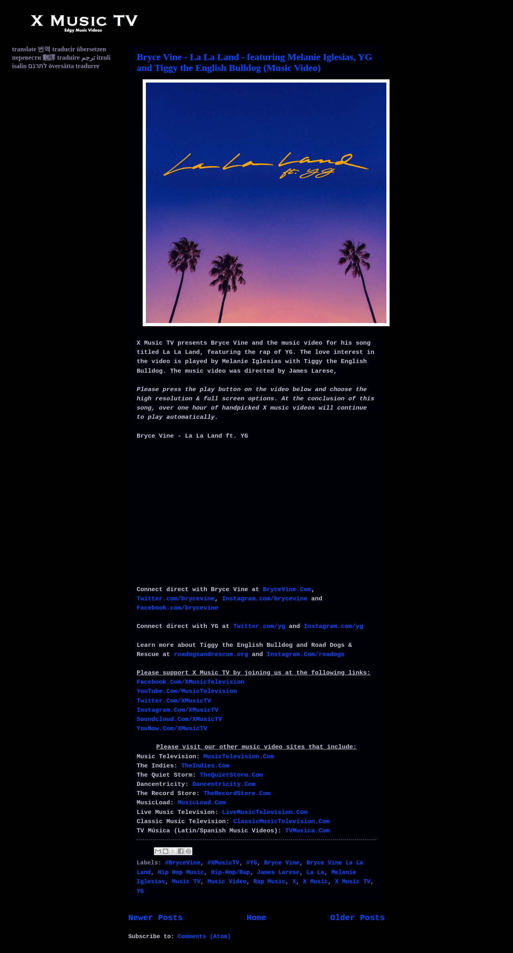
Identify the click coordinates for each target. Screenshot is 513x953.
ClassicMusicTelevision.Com (281, 821)
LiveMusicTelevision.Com (264, 812)
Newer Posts (155, 918)
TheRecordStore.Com (237, 793)
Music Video (227, 881)
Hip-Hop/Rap (230, 872)
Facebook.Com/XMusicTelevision (190, 682)
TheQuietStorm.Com (231, 775)
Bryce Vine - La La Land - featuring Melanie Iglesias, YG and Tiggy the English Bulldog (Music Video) (254, 62)
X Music (315, 881)
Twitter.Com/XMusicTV (174, 701)
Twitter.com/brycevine (176, 598)
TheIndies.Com (205, 765)
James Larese (278, 872)
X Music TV (352, 881)
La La (315, 872)
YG (140, 891)
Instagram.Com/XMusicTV (177, 710)
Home (256, 918)
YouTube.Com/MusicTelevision (187, 691)
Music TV (186, 881)
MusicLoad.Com (202, 802)
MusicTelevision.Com (239, 756)
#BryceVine (182, 863)
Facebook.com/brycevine (177, 608)
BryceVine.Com (287, 589)
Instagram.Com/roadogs (306, 654)
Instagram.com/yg (333, 626)
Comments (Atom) (204, 936)
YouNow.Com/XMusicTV (172, 728)
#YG (251, 863)
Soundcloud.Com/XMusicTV (179, 719)
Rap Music (270, 881)
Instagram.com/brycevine (264, 598)
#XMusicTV (224, 863)
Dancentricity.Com (224, 784)
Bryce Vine (281, 863)
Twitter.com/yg (259, 626)
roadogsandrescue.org (211, 654)
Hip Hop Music (181, 872)
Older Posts (357, 918)
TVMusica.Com (307, 830)
